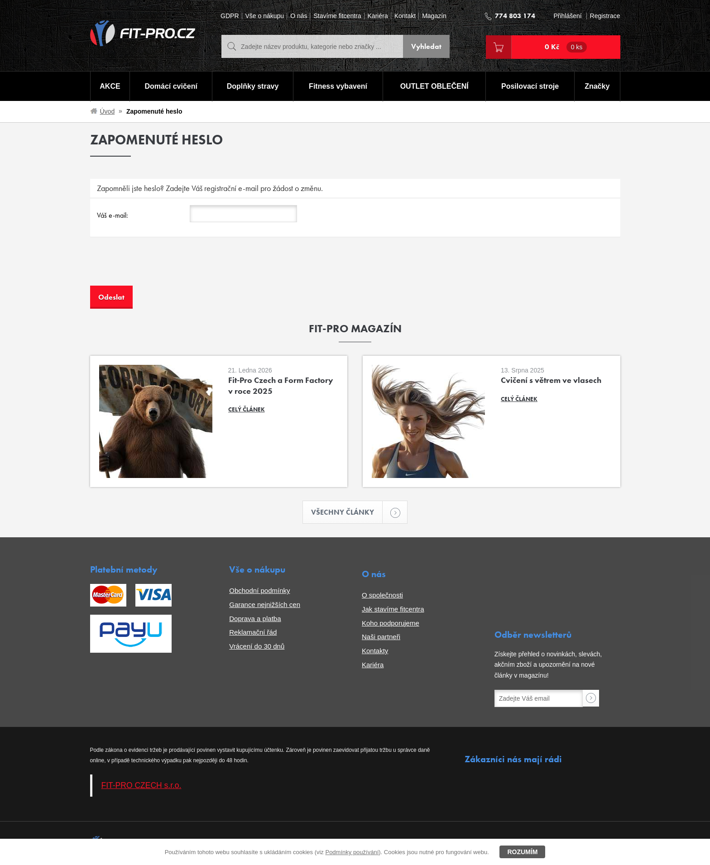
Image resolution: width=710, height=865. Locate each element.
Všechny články (347, 512)
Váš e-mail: (112, 215)
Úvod (107, 111)
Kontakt (405, 16)
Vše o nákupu (264, 16)
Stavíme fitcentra (337, 16)
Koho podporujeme (390, 623)
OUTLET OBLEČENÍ (434, 86)
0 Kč (566, 47)
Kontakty (375, 651)
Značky (597, 86)
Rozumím (522, 851)
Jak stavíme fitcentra (393, 609)
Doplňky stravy (253, 86)
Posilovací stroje (530, 86)
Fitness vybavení (338, 86)
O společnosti (382, 595)
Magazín (434, 16)
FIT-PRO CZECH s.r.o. (141, 785)
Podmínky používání (352, 852)
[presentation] (159, 268)
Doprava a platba (255, 618)
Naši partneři (381, 636)
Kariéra (378, 16)
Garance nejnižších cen (264, 604)
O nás (298, 16)
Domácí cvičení (170, 86)
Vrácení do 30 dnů (256, 646)
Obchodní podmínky (259, 590)
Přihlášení (567, 16)
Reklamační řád (253, 632)
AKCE (110, 86)
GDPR (230, 16)
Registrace (605, 16)
